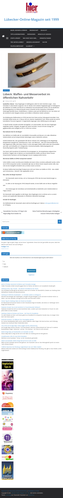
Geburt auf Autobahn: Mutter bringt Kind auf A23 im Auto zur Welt (18, 341)
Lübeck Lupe (6, 90)
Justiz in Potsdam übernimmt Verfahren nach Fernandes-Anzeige (18, 284)
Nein (5, 264)
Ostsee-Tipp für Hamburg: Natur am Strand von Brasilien (16, 301)
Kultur (44, 42)
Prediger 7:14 (5, 246)
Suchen (60, 221)
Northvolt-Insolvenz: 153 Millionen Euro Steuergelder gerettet (17, 319)
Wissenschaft (34, 30)
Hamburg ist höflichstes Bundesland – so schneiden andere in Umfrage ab (21, 295)
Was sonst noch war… (30, 38)
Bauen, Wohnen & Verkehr (18, 30)
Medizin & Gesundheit (33, 42)
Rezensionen (31, 34)
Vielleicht (6, 267)
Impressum (4, 491)
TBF (15, 101)
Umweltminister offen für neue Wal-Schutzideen (14, 336)
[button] (33, 46)
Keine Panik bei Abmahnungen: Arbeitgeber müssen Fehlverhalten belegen (47, 212)
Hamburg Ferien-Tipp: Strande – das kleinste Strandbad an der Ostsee (19, 288)
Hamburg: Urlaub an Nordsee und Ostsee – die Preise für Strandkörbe (19, 313)
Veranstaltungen (45, 38)
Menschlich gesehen (44, 34)
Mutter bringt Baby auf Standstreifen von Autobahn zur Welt (17, 332)
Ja (4, 261)
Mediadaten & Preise (33, 491)
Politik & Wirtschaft (16, 46)
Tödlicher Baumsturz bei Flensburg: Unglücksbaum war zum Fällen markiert (21, 347)
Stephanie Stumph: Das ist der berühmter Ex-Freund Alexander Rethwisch (20, 307)
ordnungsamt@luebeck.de (51, 203)
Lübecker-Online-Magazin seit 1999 (31, 19)
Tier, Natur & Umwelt (17, 42)
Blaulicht (44, 30)
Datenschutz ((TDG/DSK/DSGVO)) (18, 491)
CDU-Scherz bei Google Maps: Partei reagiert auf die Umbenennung (19, 325)
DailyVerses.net (4, 248)
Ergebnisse (31, 275)
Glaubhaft (29, 46)
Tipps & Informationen (17, 34)
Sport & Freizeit (15, 38)
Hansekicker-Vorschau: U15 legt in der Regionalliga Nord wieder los (14, 212)
